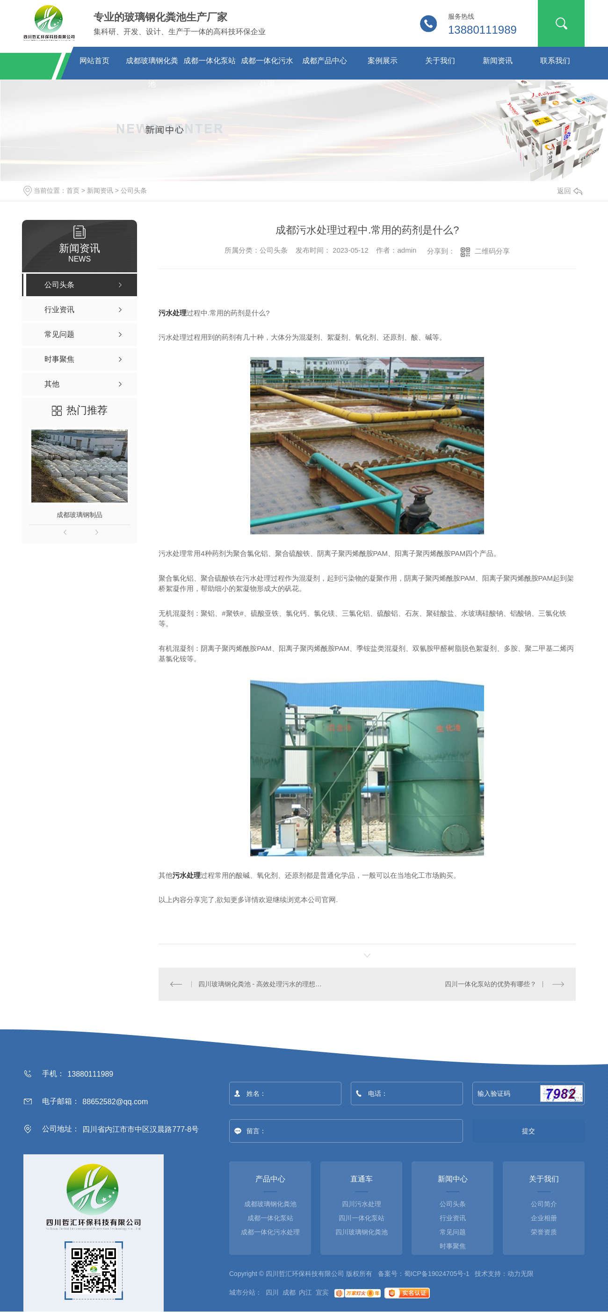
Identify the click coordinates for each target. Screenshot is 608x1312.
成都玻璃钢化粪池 (152, 65)
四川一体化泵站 (361, 1218)
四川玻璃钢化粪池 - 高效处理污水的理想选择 (263, 984)
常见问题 (453, 1232)
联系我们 (555, 61)
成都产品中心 (324, 61)
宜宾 (322, 1292)
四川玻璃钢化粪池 (361, 1232)
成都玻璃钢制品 (79, 514)
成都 (289, 1292)
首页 (73, 190)
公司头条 (134, 190)
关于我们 (440, 61)
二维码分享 (492, 251)
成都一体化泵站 (209, 61)
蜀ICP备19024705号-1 (437, 1273)
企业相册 (544, 1218)
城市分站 (242, 1292)
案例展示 (383, 61)
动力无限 (520, 1273)
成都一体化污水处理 (267, 65)
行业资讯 (453, 1218)
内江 (305, 1292)
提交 (529, 1131)
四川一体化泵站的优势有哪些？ (490, 984)
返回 (569, 191)
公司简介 (544, 1204)
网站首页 (94, 61)
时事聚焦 (453, 1246)
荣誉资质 (544, 1232)
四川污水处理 (361, 1204)
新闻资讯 (498, 61)
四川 (272, 1292)
